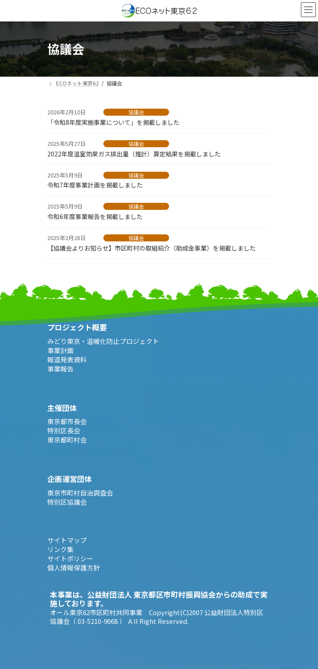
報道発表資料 (67, 359)
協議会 (136, 112)
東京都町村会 (67, 439)
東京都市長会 (67, 421)
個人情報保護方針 (73, 567)
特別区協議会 (67, 501)
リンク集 (60, 548)
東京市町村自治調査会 (80, 492)
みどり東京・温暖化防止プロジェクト (103, 340)
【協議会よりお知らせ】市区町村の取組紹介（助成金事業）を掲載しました (151, 248)
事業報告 (60, 368)
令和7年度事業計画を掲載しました (98, 185)
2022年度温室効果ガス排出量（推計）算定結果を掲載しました (134, 153)
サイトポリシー (70, 558)
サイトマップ (67, 539)
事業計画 (60, 349)
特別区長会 (63, 430)
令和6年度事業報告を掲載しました (95, 216)
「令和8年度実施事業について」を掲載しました (113, 122)
